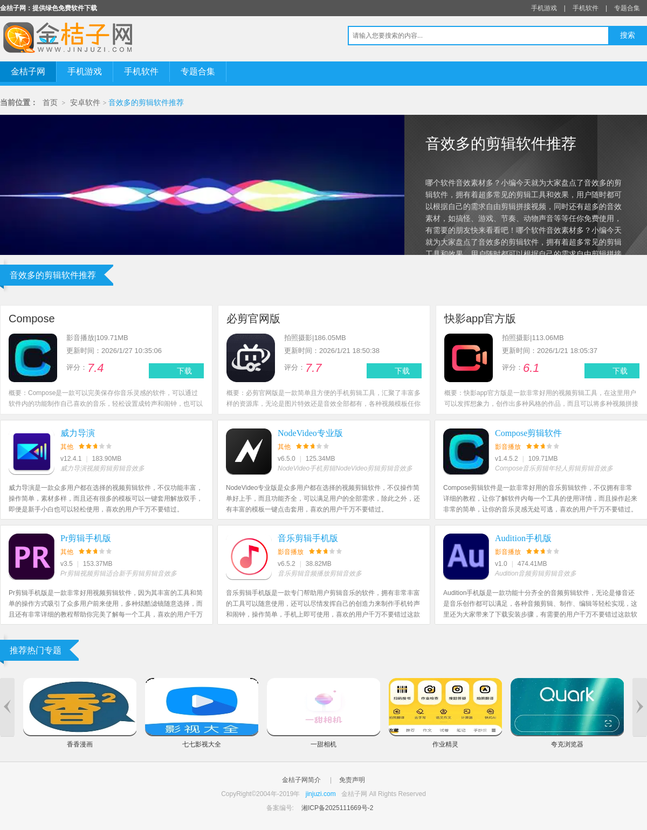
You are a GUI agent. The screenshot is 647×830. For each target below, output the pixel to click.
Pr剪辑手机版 (85, 538)
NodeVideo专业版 (310, 433)
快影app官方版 (480, 318)
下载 (184, 370)
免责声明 (352, 780)
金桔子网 (28, 71)
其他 (66, 447)
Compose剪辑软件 (528, 433)
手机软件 (585, 8)
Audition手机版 (523, 538)
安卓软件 (85, 103)
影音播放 (508, 447)
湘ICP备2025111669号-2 (337, 808)
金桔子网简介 (301, 780)
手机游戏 (544, 8)
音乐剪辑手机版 (308, 538)
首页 (50, 103)
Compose (32, 318)
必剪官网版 (253, 318)
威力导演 (77, 433)
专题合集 (627, 8)
